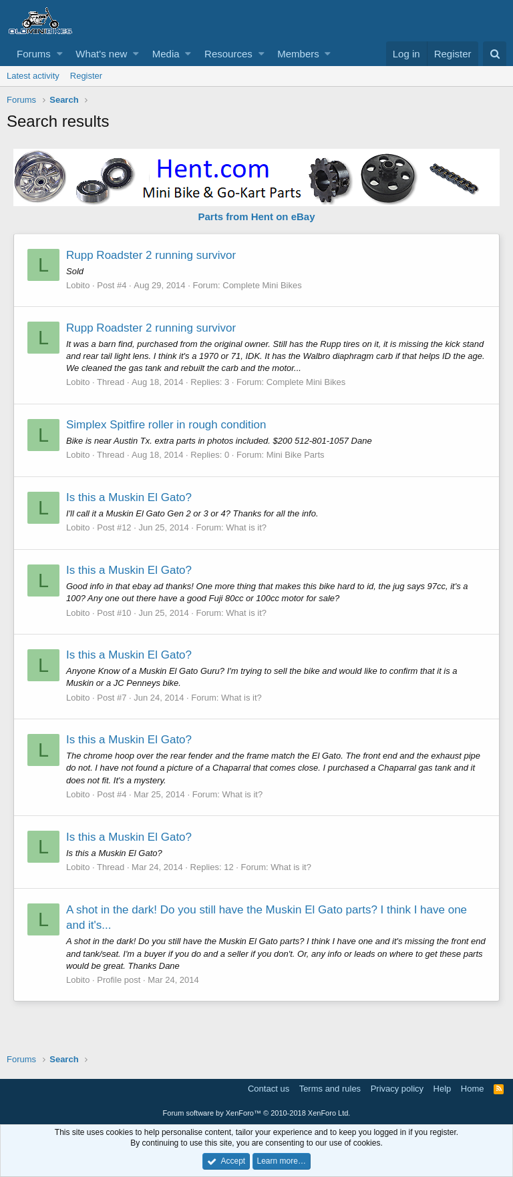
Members (298, 53)
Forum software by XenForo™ (257, 1113)
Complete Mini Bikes (262, 285)
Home (472, 1089)
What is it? (246, 527)
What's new (101, 53)
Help (443, 1089)
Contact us (268, 1089)
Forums (34, 53)
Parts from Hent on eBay (256, 216)
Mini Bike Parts (296, 455)
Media (166, 53)
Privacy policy (397, 1089)
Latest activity (33, 76)
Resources (228, 53)
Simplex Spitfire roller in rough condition (166, 424)
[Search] (494, 53)
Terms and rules (330, 1089)
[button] (59, 53)
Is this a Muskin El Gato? (129, 497)
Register (86, 76)
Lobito (78, 285)
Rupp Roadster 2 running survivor (151, 255)
